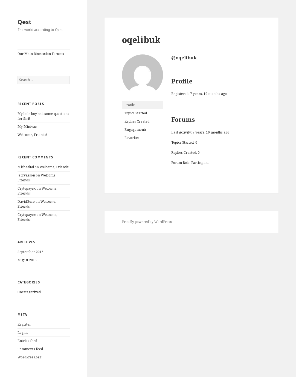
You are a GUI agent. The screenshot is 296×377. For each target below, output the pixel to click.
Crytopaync (27, 188)
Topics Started (135, 113)
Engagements (135, 129)
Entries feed (27, 340)
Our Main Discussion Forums (41, 53)
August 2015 (27, 260)
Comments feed (30, 349)
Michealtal (26, 167)
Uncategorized (29, 292)
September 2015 (30, 252)
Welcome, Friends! (32, 134)
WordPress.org (29, 357)
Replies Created (136, 121)
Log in (23, 332)
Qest (24, 22)
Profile (129, 105)
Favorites (132, 137)
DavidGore (26, 201)
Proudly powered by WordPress (147, 221)
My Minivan (27, 126)
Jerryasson (26, 175)
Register (24, 324)
